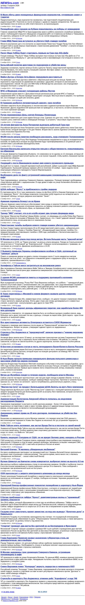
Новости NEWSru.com (10, 601)
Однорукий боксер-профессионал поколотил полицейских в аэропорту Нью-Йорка (42, 485)
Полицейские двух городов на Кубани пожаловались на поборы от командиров (40, 29)
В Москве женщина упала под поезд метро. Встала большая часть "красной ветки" (42, 239)
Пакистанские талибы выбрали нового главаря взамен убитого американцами (39, 225)
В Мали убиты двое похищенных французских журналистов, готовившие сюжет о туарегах (41, 16)
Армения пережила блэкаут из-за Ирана (20, 201)
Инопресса (24, 599)
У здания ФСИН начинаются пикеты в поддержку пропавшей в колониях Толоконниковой (36, 278)
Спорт (18, 62)
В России (19, 38)
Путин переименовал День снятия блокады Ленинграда (28, 115)
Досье (10, 597)
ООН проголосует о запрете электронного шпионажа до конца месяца (35, 473)
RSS (31, 597)
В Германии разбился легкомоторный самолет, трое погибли (31, 103)
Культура (19, 88)
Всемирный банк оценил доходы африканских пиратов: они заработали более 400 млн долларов (42, 309)
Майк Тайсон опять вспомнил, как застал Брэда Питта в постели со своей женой (40, 425)
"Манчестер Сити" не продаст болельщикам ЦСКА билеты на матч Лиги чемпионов (42, 387)
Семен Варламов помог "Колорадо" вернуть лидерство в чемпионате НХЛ (37, 566)
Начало (4, 597)
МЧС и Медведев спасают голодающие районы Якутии (28, 91)
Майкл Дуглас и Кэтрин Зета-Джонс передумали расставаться (31, 77)
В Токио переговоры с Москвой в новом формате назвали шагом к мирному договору (38, 295)
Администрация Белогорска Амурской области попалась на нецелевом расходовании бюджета (36, 400)
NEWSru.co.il (5, 599)
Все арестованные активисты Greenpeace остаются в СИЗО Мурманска (36, 322)
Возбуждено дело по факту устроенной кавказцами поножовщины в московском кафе (41, 176)
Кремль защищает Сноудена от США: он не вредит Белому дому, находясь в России (42, 437)
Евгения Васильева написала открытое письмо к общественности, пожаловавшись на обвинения (42, 150)
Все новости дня (7, 8)
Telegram (37, 597)
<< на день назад (7, 592)
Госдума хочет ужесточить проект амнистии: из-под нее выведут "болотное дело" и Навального (42, 513)
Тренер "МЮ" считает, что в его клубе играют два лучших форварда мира (37, 213)
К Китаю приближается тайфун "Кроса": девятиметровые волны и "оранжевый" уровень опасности (40, 498)
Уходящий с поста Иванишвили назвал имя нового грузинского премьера (37, 163)
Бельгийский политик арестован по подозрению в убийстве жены (33, 65)
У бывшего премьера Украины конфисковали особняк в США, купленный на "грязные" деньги (38, 252)
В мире (18, 26)
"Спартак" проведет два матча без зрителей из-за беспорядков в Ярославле (38, 526)
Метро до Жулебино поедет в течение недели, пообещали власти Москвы (37, 375)
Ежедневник (23, 597)
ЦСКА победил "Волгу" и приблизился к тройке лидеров (29, 189)
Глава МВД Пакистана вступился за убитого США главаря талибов (34, 41)
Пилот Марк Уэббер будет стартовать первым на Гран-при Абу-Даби (34, 53)
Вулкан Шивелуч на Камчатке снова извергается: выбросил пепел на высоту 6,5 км (42, 461)
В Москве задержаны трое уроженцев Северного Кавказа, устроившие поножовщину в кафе (35, 553)
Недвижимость (21, 263)
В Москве (15, 599)
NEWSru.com (10, 3)
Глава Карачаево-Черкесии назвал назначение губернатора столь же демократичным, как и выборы (35, 539)
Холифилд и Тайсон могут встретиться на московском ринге (31, 265)
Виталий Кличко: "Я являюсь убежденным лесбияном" (28, 449)
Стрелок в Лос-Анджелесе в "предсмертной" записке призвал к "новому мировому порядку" (42, 333)
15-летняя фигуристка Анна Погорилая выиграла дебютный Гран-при (35, 125)
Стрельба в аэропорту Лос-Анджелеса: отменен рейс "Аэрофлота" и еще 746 (39, 578)
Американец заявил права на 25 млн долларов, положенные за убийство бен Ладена (39, 414)
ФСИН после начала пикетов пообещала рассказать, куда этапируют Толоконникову (42, 137)
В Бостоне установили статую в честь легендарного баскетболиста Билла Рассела (42, 347)
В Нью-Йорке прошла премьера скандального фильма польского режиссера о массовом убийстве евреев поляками (39, 360)
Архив (16, 597)
